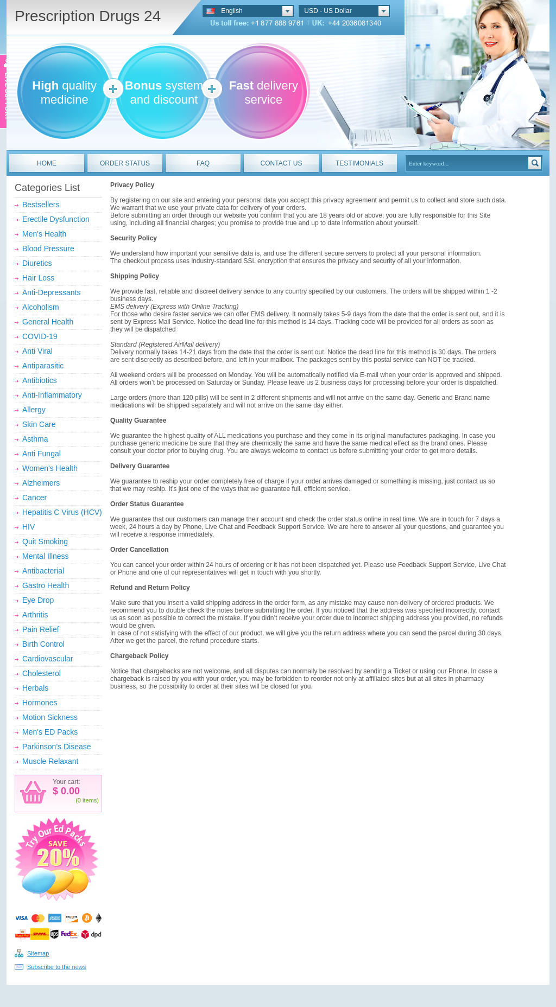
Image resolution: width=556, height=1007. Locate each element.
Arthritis (35, 614)
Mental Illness (45, 556)
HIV (28, 526)
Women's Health (50, 468)
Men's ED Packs (50, 732)
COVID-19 (40, 336)
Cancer (34, 497)
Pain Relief (40, 629)
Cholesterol (41, 673)
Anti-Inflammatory (52, 395)
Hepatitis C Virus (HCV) (62, 512)
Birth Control (43, 644)
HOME (46, 163)
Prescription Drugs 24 (88, 16)
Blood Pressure (48, 248)
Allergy (34, 409)
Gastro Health (45, 585)
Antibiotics (39, 380)
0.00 (69, 791)
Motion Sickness (50, 717)
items (90, 800)
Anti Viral (37, 351)
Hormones (40, 702)
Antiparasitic (43, 365)
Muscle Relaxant (50, 761)
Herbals (35, 688)
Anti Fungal (41, 453)
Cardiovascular (47, 658)
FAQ (203, 163)
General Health (47, 321)
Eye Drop (38, 600)
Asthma (35, 439)
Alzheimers (41, 483)
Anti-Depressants (51, 292)
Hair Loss (38, 277)
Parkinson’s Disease (56, 746)
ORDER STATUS (125, 163)
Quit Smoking (45, 541)
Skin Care (38, 424)
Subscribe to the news (56, 967)
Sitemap (38, 953)
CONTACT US (281, 163)
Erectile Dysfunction (56, 219)
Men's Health (44, 234)
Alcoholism (40, 307)
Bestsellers (40, 204)
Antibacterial (43, 570)
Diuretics (37, 263)
